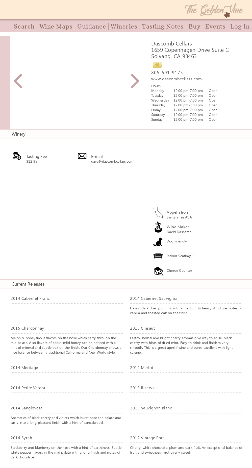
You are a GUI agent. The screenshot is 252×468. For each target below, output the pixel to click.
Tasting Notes (163, 26)
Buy (195, 26)
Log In (240, 26)
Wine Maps (56, 26)
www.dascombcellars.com (176, 78)
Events (215, 26)
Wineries (124, 26)
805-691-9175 (167, 72)
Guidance (91, 26)
